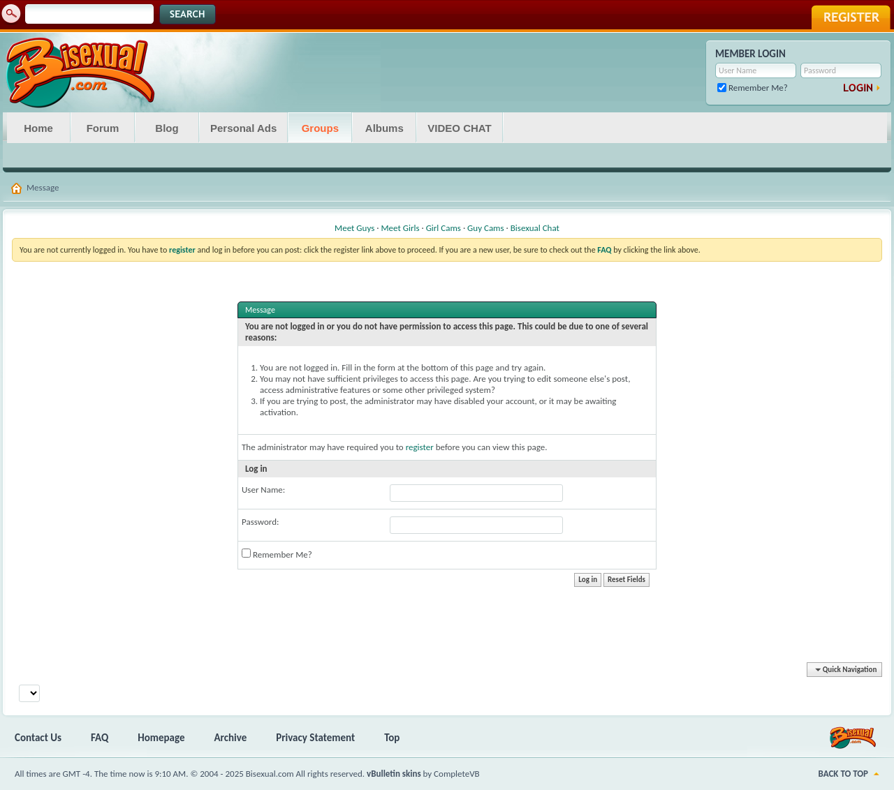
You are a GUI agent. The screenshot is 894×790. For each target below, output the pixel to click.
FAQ (99, 737)
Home (38, 128)
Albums (384, 128)
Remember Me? (752, 87)
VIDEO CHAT (459, 128)
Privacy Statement (315, 737)
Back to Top (843, 773)
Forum (103, 128)
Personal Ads (243, 128)
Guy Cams (485, 228)
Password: (260, 521)
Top (392, 737)
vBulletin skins (394, 773)
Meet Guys (354, 228)
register (420, 447)
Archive (230, 737)
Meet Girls (400, 228)
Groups (320, 128)
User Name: (263, 489)
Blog (166, 128)
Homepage (161, 737)
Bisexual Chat (535, 228)
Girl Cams (443, 228)
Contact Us (38, 737)
